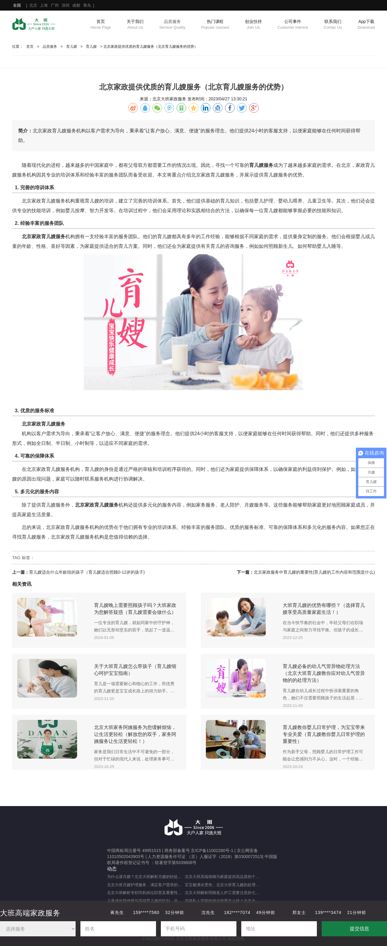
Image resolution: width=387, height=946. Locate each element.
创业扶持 (253, 25)
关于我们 (135, 25)
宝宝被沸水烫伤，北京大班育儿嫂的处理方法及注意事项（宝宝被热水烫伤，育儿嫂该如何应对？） (223, 885)
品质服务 (172, 25)
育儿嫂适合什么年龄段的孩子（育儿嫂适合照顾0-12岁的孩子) (87, 572)
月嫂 (249, 504)
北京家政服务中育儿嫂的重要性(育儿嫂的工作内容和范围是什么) (314, 572)
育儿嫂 (71, 46)
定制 (307, 236)
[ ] (53, 5)
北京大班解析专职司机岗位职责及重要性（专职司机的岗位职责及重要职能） (146, 892)
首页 (100, 25)
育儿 (370, 165)
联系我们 (333, 25)
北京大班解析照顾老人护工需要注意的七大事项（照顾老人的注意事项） (223, 892)
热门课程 (215, 25)
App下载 (366, 25)
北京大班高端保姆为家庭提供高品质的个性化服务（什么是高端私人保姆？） (223, 876)
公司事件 (293, 25)
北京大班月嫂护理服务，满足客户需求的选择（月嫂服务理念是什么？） (146, 885)
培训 (65, 174)
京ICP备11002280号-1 (212, 850)
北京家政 (200, 174)
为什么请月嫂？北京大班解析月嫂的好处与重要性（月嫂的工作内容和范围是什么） (146, 876)
